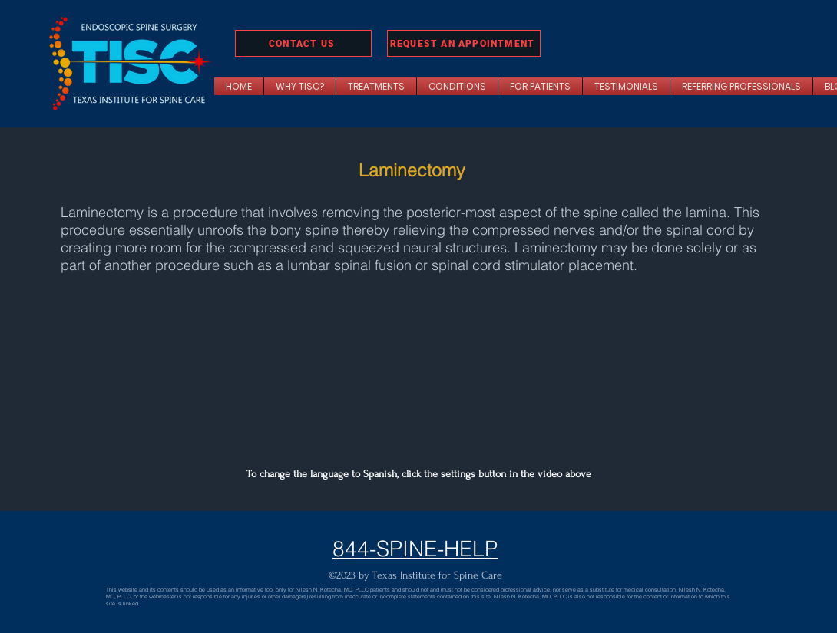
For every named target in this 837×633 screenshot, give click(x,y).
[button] (376, 86)
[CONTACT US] (303, 43)
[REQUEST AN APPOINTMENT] (464, 43)
